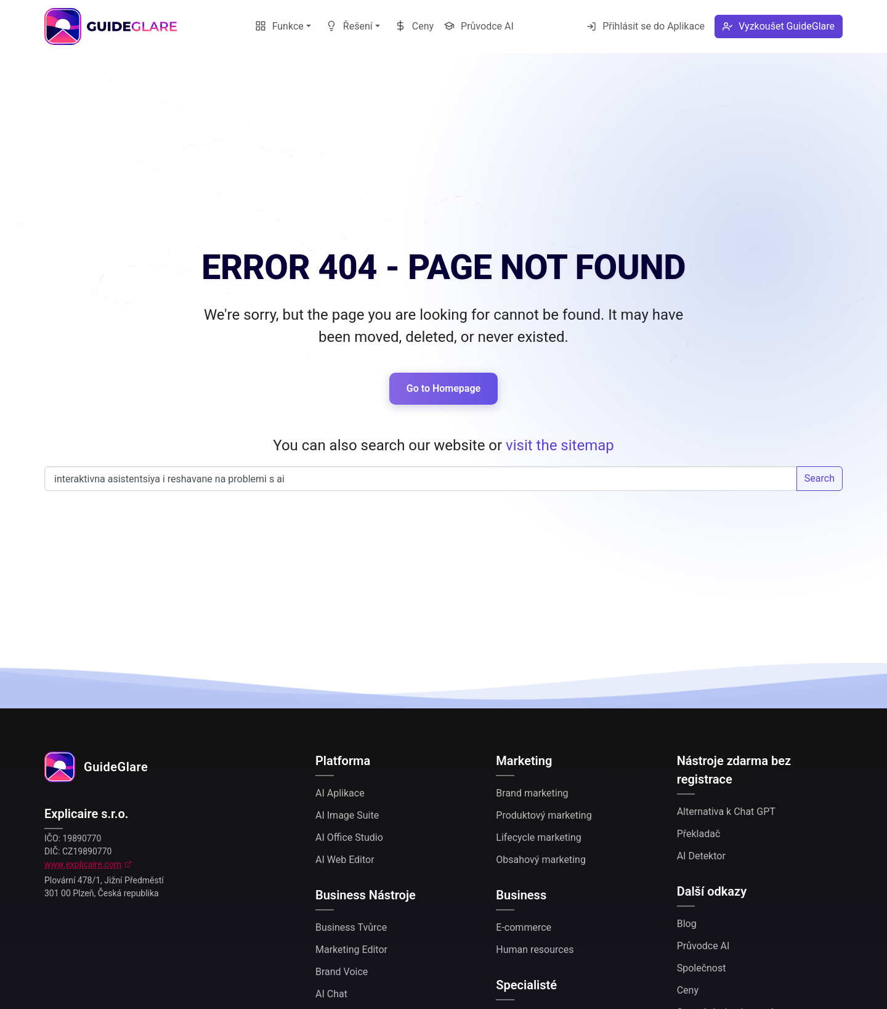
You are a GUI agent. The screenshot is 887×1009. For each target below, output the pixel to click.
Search (819, 478)
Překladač (699, 834)
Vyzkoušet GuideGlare (779, 26)
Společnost (701, 968)
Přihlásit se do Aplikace (645, 26)
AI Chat (331, 994)
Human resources (534, 949)
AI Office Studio (349, 837)
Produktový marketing (543, 815)
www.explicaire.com (82, 864)
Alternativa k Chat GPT (726, 811)
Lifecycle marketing (538, 837)
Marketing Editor (351, 949)
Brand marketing (532, 793)
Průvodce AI (479, 26)
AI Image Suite (347, 815)
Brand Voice (341, 972)
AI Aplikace (340, 793)
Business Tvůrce (351, 927)
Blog (687, 924)
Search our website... (420, 478)
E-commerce (523, 927)
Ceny (414, 26)
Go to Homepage (443, 388)
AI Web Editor (345, 859)
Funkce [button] (279, 26)
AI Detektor (701, 856)
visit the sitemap (560, 445)
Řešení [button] (349, 26)
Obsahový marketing (541, 859)
